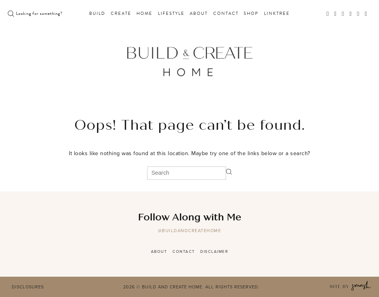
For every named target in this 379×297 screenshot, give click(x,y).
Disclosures (28, 287)
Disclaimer (214, 251)
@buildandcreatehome (189, 230)
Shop (251, 14)
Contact (226, 14)
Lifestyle (171, 14)
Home (145, 14)
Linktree (277, 14)
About (199, 14)
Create (121, 14)
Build (97, 14)
